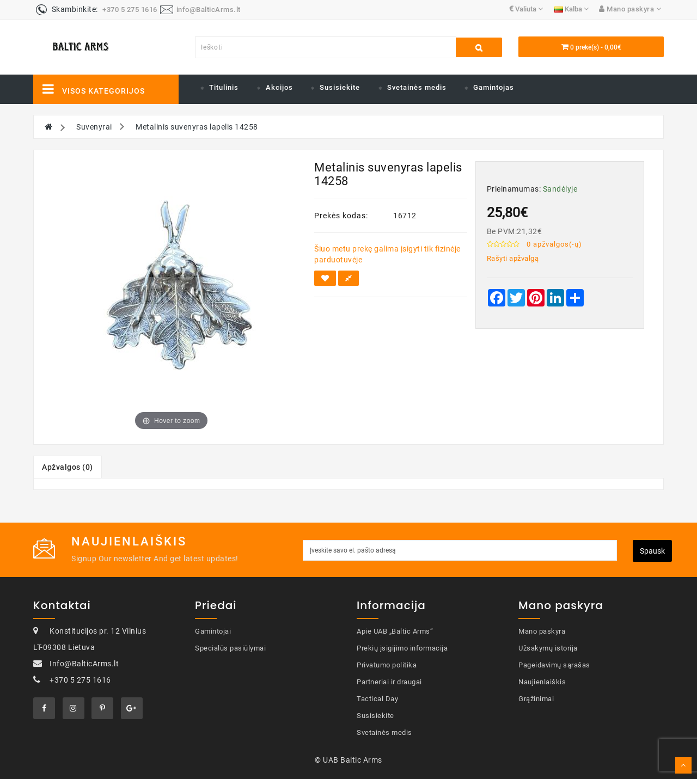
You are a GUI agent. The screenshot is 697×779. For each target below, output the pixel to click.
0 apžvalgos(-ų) (554, 244)
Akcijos (279, 87)
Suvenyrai (94, 126)
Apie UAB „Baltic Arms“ (395, 631)
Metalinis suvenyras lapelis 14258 (197, 126)
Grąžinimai (536, 699)
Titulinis (224, 87)
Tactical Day (377, 699)
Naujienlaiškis (542, 682)
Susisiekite (340, 87)
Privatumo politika (387, 665)
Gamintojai (213, 631)
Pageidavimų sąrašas (554, 665)
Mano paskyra (541, 631)
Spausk (652, 551)
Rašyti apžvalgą (513, 258)
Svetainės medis (417, 87)
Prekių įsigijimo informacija (402, 648)
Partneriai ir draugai (389, 682)
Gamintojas (493, 87)
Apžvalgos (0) (67, 467)
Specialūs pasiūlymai (230, 648)
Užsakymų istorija (548, 648)
